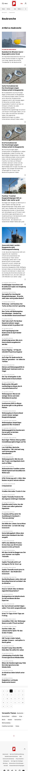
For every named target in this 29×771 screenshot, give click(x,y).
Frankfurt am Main (7, 726)
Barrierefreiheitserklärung (17, 754)
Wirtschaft (4, 12)
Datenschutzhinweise (8, 758)
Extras (8, 9)
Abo (22, 3)
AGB (20, 756)
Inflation (14, 716)
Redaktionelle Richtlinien (11, 756)
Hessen (10, 719)
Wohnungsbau (6, 722)
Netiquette (6, 761)
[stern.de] (14, 3)
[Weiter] (25, 9)
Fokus (17, 726)
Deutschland (5, 716)
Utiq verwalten (20, 758)
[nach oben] (24, 749)
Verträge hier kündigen (17, 761)
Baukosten (20, 713)
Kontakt (6, 765)
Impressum (5, 754)
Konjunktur (17, 719)
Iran (15, 9)
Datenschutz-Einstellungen (16, 763)
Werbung (5, 763)
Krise (20, 716)
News (3, 9)
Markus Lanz (21, 9)
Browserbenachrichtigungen (17, 765)
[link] (25, 3)
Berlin (3, 719)
